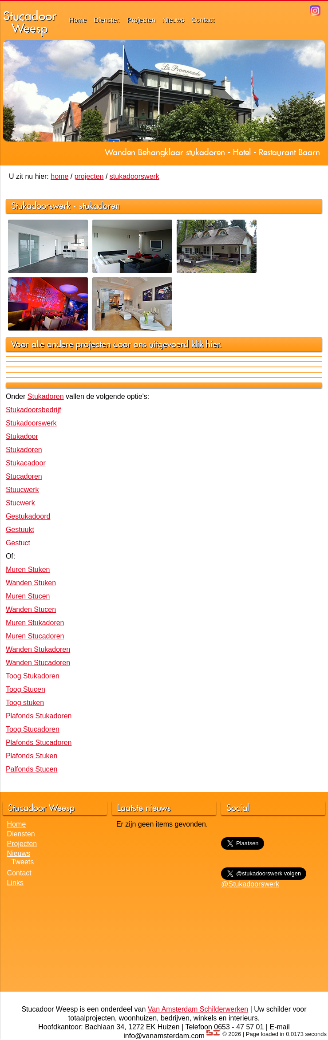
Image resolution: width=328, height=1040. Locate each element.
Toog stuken (25, 702)
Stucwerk (20, 503)
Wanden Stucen (31, 609)
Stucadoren (24, 476)
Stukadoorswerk (31, 423)
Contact (202, 20)
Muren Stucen (28, 596)
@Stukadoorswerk (250, 884)
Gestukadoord (28, 516)
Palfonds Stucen (32, 769)
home (59, 176)
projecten (89, 176)
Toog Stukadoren (32, 676)
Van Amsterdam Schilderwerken (198, 1009)
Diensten (107, 20)
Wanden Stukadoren (38, 649)
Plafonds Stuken (32, 756)
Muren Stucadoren (35, 636)
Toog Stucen (25, 689)
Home (78, 20)
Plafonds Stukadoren (39, 716)
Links (15, 882)
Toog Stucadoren (32, 729)
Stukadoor (22, 436)
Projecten (141, 20)
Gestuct (18, 543)
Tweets (23, 862)
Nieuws (173, 20)
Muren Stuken (28, 569)
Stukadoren (46, 396)
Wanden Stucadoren (38, 662)
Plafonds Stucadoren (39, 742)
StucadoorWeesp (29, 22)
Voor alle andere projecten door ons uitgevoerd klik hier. (116, 344)
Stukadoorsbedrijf (33, 410)
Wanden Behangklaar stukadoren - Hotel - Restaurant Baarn (212, 152)
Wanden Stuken (31, 583)
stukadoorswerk (134, 176)
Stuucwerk (22, 489)
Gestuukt (20, 529)
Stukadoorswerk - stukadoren (65, 206)
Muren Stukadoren (35, 622)
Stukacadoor (26, 463)
